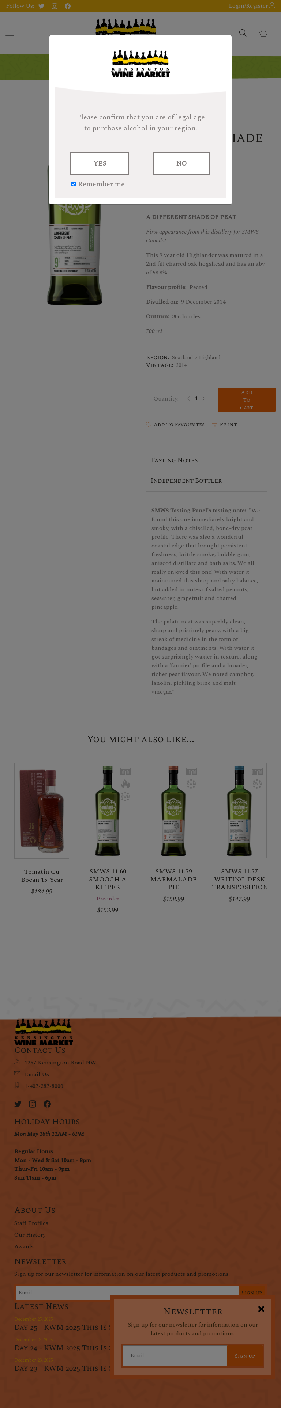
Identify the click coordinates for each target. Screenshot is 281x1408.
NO (181, 163)
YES (99, 163)
